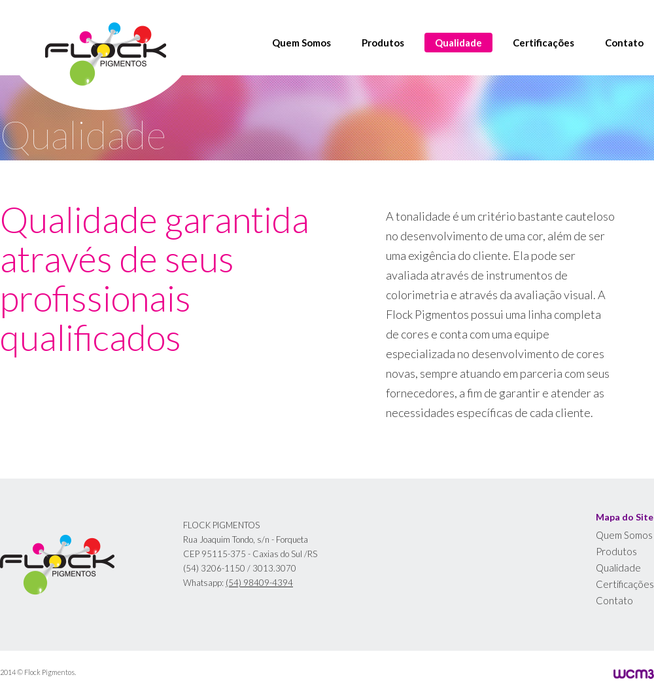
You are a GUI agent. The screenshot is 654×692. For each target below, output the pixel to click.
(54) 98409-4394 (259, 582)
